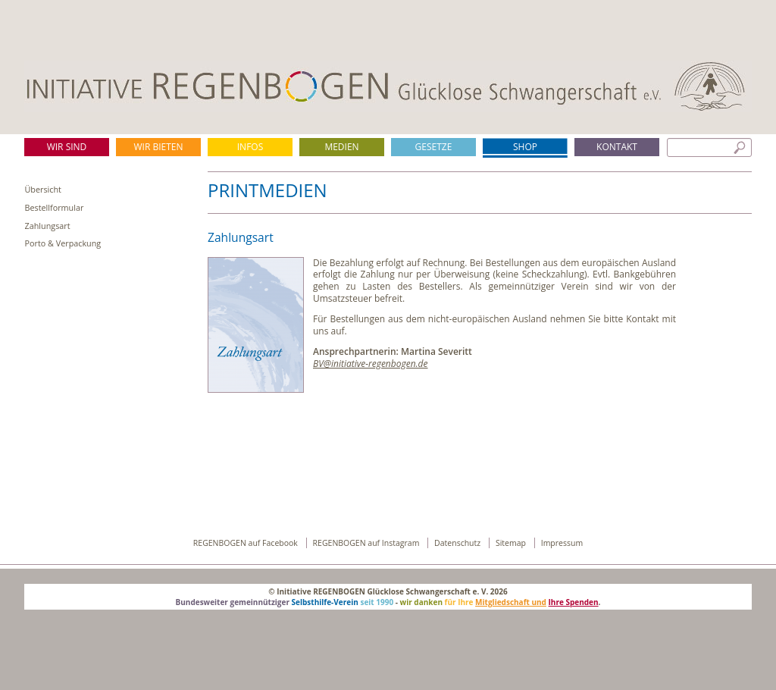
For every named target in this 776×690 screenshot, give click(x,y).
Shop (525, 146)
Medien (341, 146)
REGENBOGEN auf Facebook (246, 543)
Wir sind (67, 146)
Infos (250, 146)
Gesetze (433, 146)
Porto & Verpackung (63, 243)
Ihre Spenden (574, 602)
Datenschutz (458, 543)
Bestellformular (54, 207)
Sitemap (512, 543)
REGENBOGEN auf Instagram (367, 543)
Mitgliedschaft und (510, 602)
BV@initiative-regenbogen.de (370, 363)
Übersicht (43, 189)
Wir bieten (158, 146)
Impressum (562, 543)
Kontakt (616, 146)
